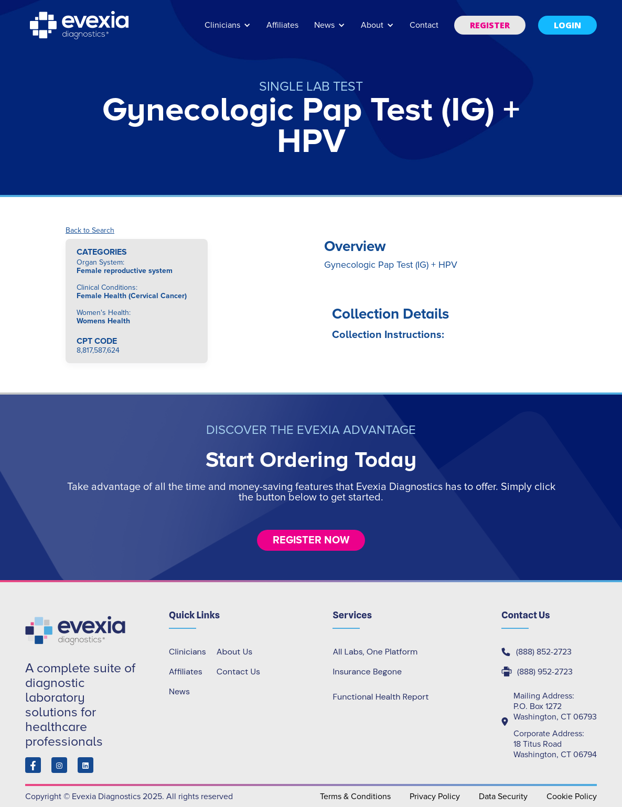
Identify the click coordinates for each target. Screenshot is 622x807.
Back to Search (90, 230)
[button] (228, 30)
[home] (80, 25)
